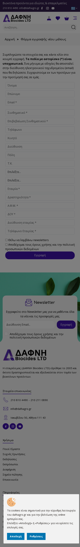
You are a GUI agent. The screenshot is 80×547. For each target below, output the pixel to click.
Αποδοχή (16, 536)
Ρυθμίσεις (36, 536)
